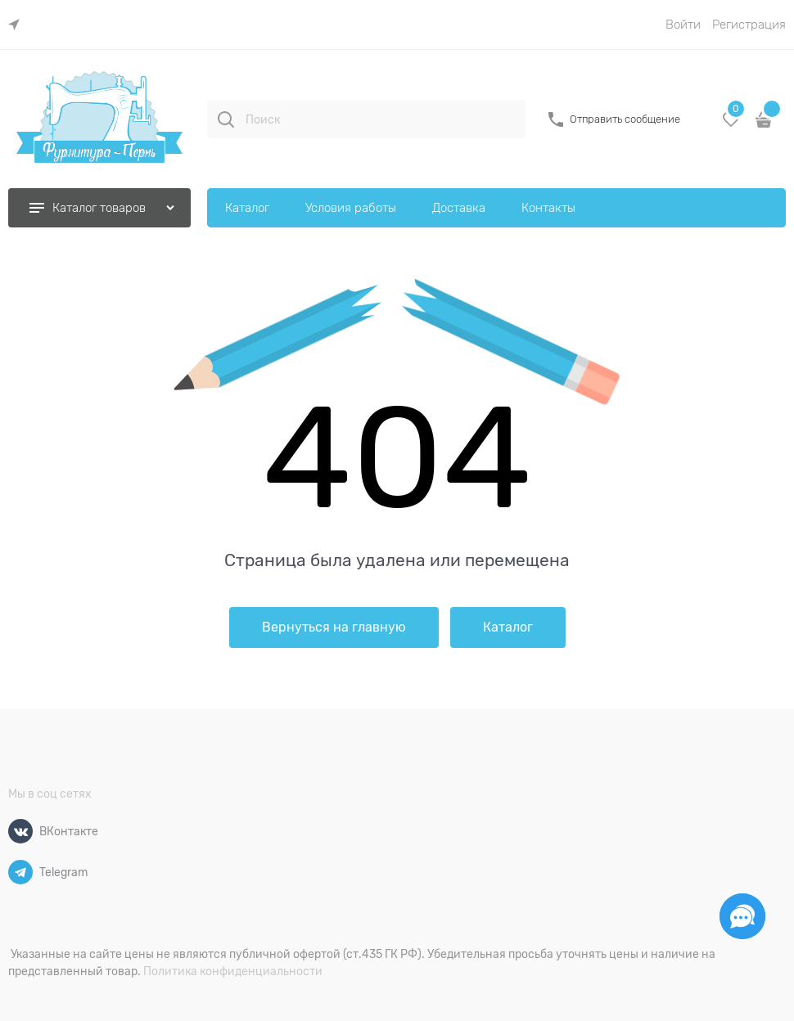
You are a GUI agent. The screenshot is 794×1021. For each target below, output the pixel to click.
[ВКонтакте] (20, 831)
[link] (18, 25)
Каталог (508, 627)
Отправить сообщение (625, 119)
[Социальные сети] (742, 916)
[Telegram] (20, 872)
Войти (683, 24)
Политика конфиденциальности (233, 971)
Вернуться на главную (334, 627)
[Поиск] (226, 119)
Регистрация (749, 24)
